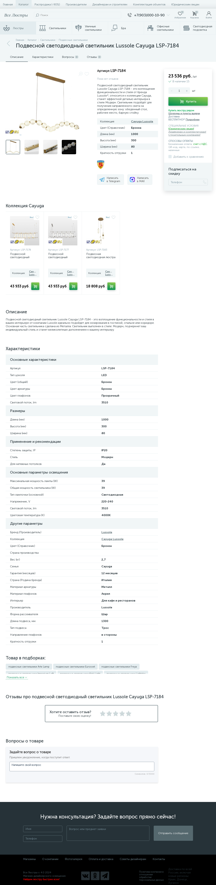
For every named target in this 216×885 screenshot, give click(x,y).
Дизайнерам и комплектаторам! (187, 131)
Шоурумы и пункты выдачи (184, 113)
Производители (76, 4)
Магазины (29, 855)
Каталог (23, 4)
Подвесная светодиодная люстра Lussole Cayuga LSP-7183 (100, 258)
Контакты (159, 855)
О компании (50, 855)
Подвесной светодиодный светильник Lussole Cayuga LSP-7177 (61, 258)
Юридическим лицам (185, 4)
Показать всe (17, 674)
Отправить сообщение (173, 830)
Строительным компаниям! (184, 134)
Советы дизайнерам (133, 855)
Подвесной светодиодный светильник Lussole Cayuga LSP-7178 (23, 258)
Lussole (106, 532)
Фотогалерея (73, 855)
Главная (8, 4)
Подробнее (192, 119)
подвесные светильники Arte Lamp (28, 666)
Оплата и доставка (101, 855)
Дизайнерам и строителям (109, 4)
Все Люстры (16, 15)
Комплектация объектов (149, 4)
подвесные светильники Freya (119, 666)
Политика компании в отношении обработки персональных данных (151, 872)
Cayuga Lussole (142, 121)
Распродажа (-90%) (47, 4)
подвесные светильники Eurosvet (75, 666)
